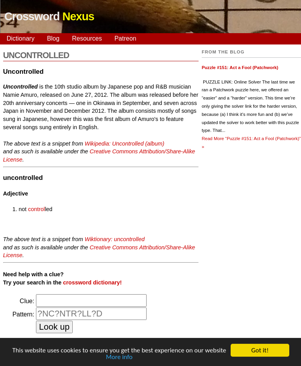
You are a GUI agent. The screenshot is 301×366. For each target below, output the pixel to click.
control (36, 209)
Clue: (27, 301)
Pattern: (23, 314)
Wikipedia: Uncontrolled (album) (124, 143)
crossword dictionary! (92, 282)
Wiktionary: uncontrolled (114, 239)
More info (119, 358)
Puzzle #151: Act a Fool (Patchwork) (240, 67)
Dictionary (20, 38)
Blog (53, 38)
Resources (87, 38)
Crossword (49, 16)
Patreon (125, 38)
